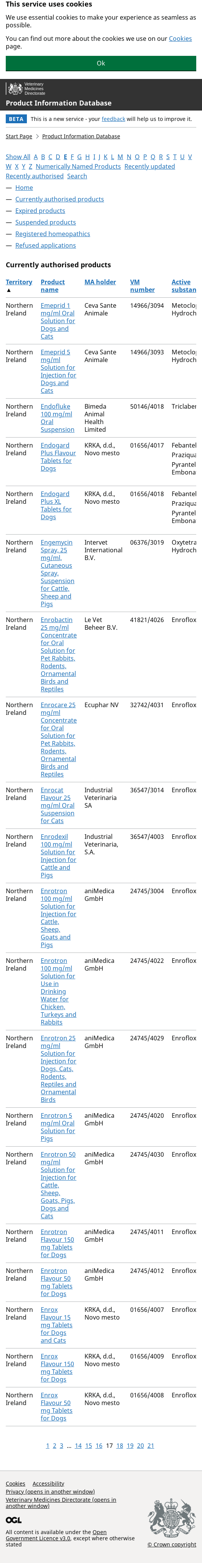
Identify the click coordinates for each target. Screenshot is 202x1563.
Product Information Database (59, 103)
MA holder (100, 282)
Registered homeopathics (52, 234)
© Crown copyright (171, 1544)
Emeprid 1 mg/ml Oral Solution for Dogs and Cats (58, 320)
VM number (142, 286)
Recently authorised (35, 176)
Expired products (40, 211)
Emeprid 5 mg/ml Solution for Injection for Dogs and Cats (58, 371)
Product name (53, 286)
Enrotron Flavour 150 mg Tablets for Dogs (57, 1243)
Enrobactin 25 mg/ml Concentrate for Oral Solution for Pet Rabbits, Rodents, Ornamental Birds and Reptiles (59, 654)
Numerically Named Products (78, 166)
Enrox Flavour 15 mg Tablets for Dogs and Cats (57, 1325)
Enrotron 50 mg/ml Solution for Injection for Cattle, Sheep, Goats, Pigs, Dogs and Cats (58, 1185)
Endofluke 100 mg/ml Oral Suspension (58, 418)
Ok (101, 63)
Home (24, 187)
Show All (18, 157)
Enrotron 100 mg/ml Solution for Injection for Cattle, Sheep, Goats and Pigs (58, 918)
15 (88, 1445)
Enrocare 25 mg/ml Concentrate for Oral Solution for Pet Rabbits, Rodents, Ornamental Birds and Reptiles (59, 739)
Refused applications (45, 245)
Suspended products (45, 222)
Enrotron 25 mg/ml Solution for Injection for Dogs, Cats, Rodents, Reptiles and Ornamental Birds (58, 1069)
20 (140, 1445)
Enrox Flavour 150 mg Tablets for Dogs (57, 1368)
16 (99, 1445)
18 (119, 1445)
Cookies (180, 38)
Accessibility (48, 1483)
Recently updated (149, 166)
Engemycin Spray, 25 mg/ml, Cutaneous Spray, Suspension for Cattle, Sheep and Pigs (58, 573)
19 (130, 1445)
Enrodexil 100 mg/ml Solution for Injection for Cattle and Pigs (58, 855)
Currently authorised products (59, 199)
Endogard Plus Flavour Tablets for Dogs (58, 457)
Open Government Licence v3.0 (56, 1535)
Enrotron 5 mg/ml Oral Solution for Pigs (58, 1127)
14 (78, 1445)
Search (77, 176)
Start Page (19, 136)
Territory (19, 282)
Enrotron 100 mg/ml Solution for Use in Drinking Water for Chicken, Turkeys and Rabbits (58, 991)
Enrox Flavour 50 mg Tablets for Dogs (57, 1406)
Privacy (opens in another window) (50, 1491)
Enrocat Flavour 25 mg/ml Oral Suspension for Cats (58, 805)
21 (150, 1445)
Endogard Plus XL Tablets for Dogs (56, 505)
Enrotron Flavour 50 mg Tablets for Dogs (57, 1282)
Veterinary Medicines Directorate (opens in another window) (61, 1502)
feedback (113, 118)
